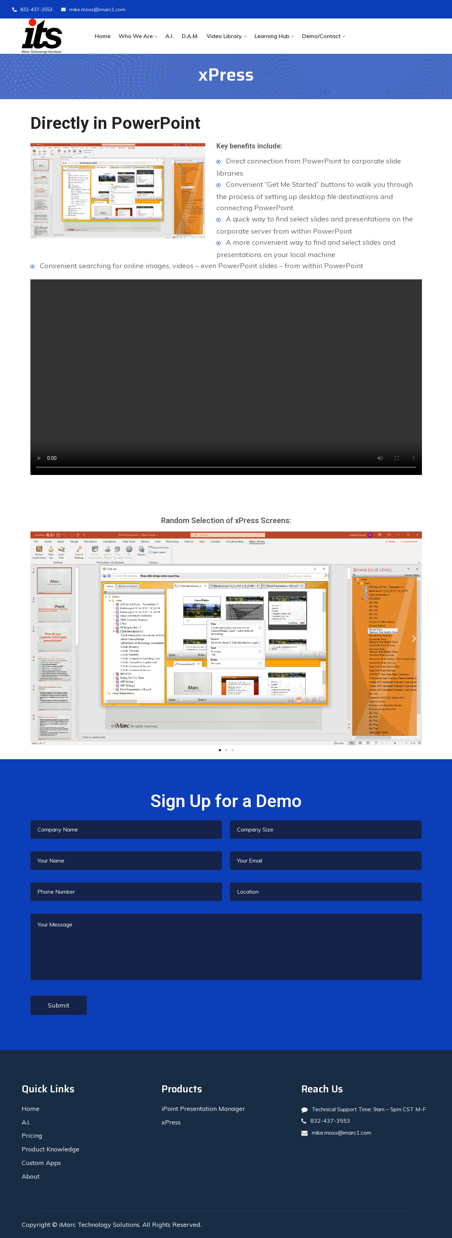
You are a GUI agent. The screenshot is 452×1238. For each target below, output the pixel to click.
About (31, 1176)
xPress (171, 1122)
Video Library (224, 35)
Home (102, 35)
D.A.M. (190, 35)
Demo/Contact (321, 35)
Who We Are (136, 35)
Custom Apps (41, 1163)
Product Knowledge (50, 1149)
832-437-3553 (32, 9)
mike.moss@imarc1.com (93, 9)
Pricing (32, 1135)
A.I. (169, 35)
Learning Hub (271, 35)
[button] (220, 750)
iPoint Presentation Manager (203, 1109)
